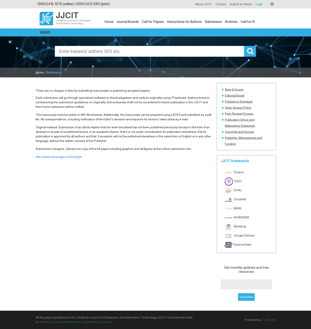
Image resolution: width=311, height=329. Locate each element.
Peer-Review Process (239, 113)
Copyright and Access (239, 131)
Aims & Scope (234, 89)
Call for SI (248, 22)
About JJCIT (203, 4)
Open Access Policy (238, 107)
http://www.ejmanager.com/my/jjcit (59, 156)
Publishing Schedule (238, 101)
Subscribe (246, 297)
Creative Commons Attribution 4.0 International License (74, 322)
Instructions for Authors (184, 22)
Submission (213, 22)
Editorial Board (234, 95)
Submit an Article (241, 4)
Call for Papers (153, 22)
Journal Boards (127, 22)
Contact (221, 4)
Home (109, 22)
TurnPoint (268, 319)
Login (259, 4)
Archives (231, 22)
